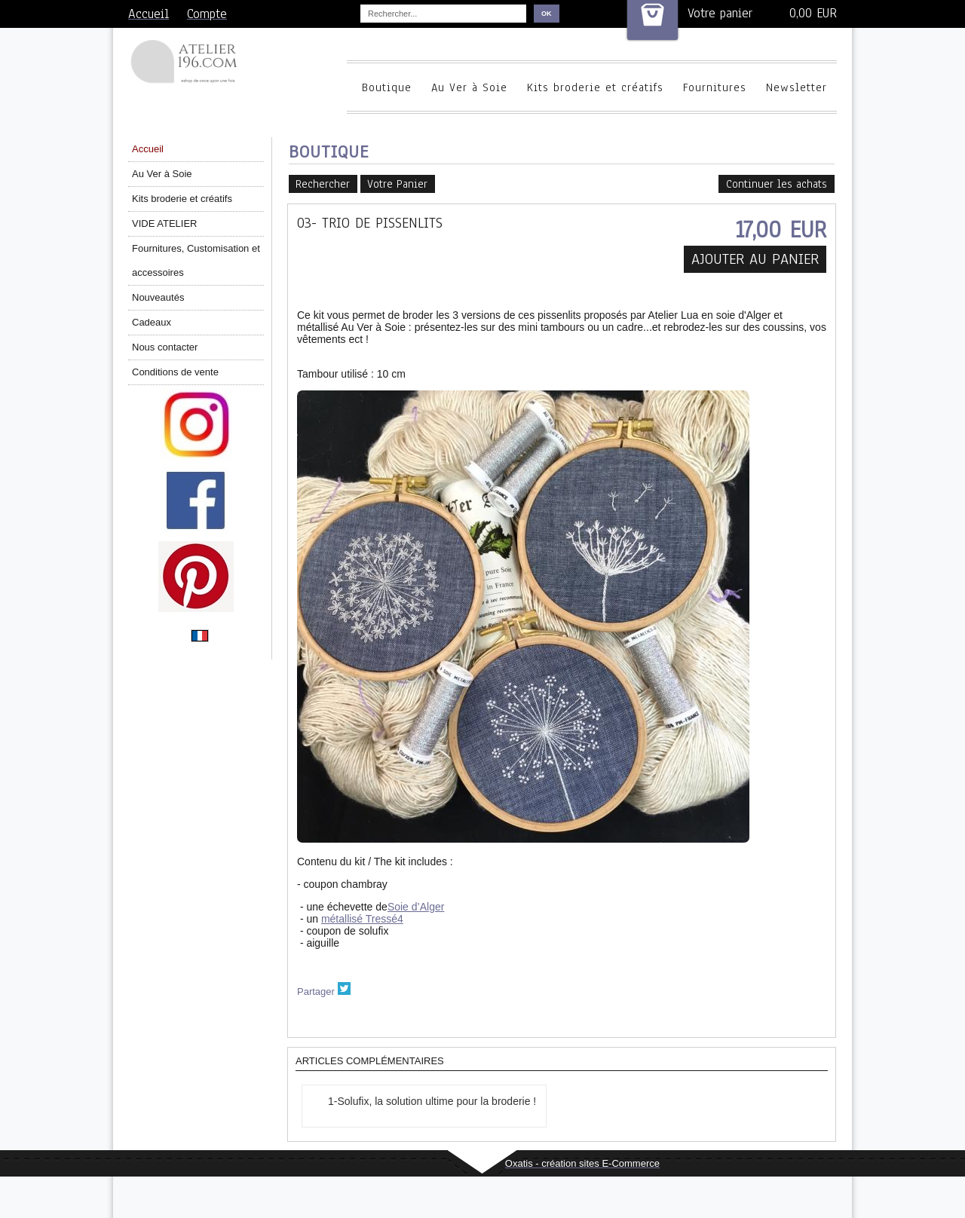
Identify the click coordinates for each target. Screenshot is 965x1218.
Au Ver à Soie (469, 87)
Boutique (387, 87)
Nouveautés (158, 297)
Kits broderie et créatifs (595, 87)
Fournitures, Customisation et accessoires (196, 260)
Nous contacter (165, 347)
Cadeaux (151, 322)
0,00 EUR (813, 13)
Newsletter (796, 87)
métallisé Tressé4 (362, 919)
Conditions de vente (175, 372)
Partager (316, 991)
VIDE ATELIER (164, 223)
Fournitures (714, 87)
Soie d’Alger (416, 907)
